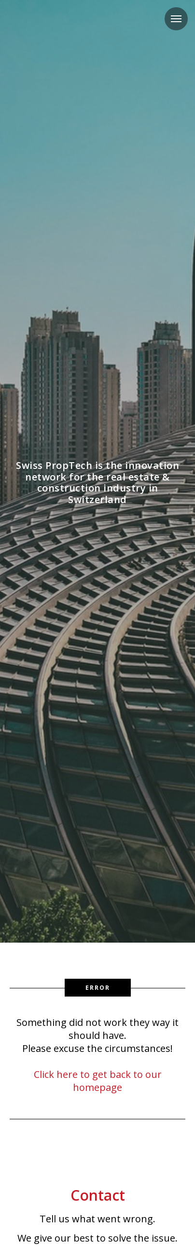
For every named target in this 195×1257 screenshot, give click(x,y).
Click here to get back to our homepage (98, 1081)
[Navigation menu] (176, 18)
